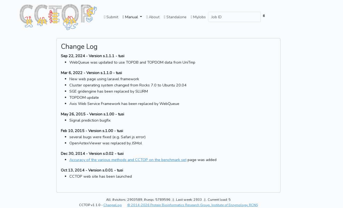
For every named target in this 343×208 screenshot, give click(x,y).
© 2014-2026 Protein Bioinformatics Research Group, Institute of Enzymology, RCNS (192, 205)
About (152, 17)
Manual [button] (130, 17)
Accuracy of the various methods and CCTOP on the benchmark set (128, 159)
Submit (111, 17)
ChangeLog (112, 205)
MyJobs (198, 17)
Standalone (175, 17)
